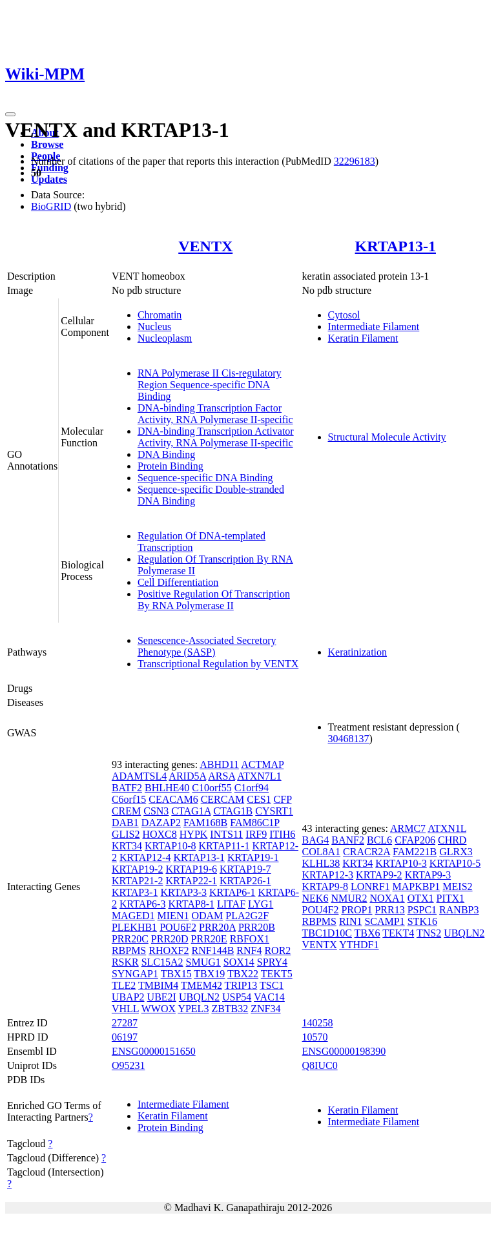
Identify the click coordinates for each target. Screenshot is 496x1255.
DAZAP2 (161, 822)
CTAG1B (233, 810)
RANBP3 (459, 909)
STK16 (422, 921)
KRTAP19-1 (253, 857)
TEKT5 (277, 973)
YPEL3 (193, 1008)
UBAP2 (128, 996)
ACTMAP (262, 764)
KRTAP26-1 (245, 880)
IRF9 (256, 834)
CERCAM (223, 799)
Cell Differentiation (178, 582)
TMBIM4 (158, 985)
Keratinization (358, 652)
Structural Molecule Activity (387, 436)
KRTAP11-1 (223, 845)
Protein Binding (170, 466)
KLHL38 (321, 863)
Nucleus (154, 326)
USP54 (236, 996)
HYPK (194, 834)
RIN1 (350, 921)
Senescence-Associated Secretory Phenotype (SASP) (207, 646)
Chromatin (159, 314)
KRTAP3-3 (183, 892)
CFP (283, 799)
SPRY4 (272, 962)
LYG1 (260, 903)
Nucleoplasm (165, 338)
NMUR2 (349, 898)
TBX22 (242, 973)
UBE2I (161, 996)
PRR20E (209, 938)
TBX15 (176, 973)
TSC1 (272, 985)
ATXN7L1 (259, 776)
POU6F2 (178, 927)
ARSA (221, 776)
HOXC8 (159, 834)
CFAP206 (415, 840)
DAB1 (125, 822)
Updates (49, 179)
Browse (47, 144)
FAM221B (415, 851)
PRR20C (130, 938)
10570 (315, 1037)
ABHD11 (219, 764)
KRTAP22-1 (191, 880)
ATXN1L (447, 828)
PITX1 (451, 898)
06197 (125, 1037)
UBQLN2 (199, 996)
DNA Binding (166, 454)
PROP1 (356, 909)
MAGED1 (133, 915)
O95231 (128, 1065)
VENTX (205, 246)
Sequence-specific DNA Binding (205, 477)
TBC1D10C (327, 933)
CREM (126, 810)
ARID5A (187, 776)
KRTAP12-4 (145, 857)
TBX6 (367, 933)
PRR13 (389, 909)
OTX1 (421, 898)
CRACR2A (366, 851)
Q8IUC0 (320, 1065)
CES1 (259, 799)
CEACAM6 (173, 799)
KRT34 (127, 845)
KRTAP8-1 (191, 903)
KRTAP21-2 (137, 880)
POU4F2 (320, 909)
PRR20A (217, 927)
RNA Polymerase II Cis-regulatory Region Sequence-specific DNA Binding (210, 385)
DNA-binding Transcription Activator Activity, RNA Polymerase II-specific (216, 437)
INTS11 (226, 834)
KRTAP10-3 (401, 863)
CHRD (452, 840)
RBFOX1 (249, 938)
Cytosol (344, 314)
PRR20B (256, 927)
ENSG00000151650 (154, 1051)
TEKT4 (398, 933)
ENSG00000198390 (344, 1051)
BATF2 (127, 787)
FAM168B (205, 822)
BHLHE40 (167, 787)
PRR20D (170, 938)
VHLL (125, 1008)
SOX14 (238, 962)
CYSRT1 (274, 810)
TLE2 (124, 985)
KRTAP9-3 (428, 874)
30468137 (348, 738)
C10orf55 (211, 787)
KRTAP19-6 (191, 869)
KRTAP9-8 (325, 886)
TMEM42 (201, 985)
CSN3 (156, 810)
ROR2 (277, 950)
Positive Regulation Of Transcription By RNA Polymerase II (214, 599)
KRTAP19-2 (137, 869)
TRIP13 (241, 985)
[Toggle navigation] (10, 114)
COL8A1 (321, 851)
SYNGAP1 (135, 973)
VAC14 (269, 996)
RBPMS (129, 950)
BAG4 (315, 840)
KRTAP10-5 (455, 863)
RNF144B (213, 950)
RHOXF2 (169, 950)
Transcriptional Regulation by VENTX (218, 663)
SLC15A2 (162, 962)
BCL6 (379, 840)
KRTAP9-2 (379, 874)
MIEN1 (173, 915)
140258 (317, 1022)
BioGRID (51, 206)
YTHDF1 (358, 944)
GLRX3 (456, 851)
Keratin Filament (363, 338)
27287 (125, 1022)
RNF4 (249, 950)
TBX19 (209, 973)
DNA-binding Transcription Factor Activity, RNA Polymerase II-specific (215, 413)
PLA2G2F (247, 915)
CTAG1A (191, 810)
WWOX (158, 1008)
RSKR (125, 962)
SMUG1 (203, 962)
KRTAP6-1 (232, 892)
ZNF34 (265, 1008)
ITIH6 (282, 834)
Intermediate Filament (374, 326)
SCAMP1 (384, 921)
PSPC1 (422, 909)
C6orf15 (129, 799)
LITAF (231, 903)
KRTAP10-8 (170, 845)
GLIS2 (126, 834)
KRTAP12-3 (328, 874)
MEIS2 (457, 886)
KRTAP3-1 (135, 892)
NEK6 (315, 898)
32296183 (354, 161)
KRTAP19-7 (245, 869)
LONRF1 (370, 886)
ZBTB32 (229, 1008)
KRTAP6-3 (142, 903)
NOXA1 (386, 898)
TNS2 (429, 933)
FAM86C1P (254, 822)
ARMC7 (408, 828)
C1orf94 (251, 787)
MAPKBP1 (416, 886)
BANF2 (347, 840)
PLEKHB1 (134, 927)
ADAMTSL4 (139, 776)
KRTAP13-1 (395, 246)
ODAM (207, 915)
